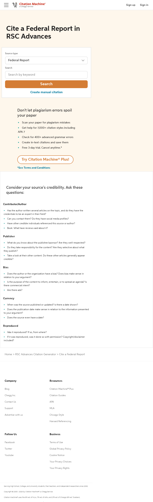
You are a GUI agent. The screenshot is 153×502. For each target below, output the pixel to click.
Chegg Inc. (10, 395)
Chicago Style (57, 415)
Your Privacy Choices (60, 462)
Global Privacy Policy (60, 449)
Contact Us (10, 402)
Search (8, 68)
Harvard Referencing (60, 421)
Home (8, 354)
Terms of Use (56, 442)
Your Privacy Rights (59, 468)
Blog (7, 389)
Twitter (8, 449)
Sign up (130, 5)
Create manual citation (46, 92)
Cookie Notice (57, 455)
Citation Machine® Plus (61, 389)
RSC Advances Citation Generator (35, 354)
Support (9, 408)
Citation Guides (58, 395)
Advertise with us (14, 415)
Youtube (9, 455)
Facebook (10, 442)
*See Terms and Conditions (33, 167)
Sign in (144, 5)
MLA (52, 408)
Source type (11, 53)
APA (52, 402)
